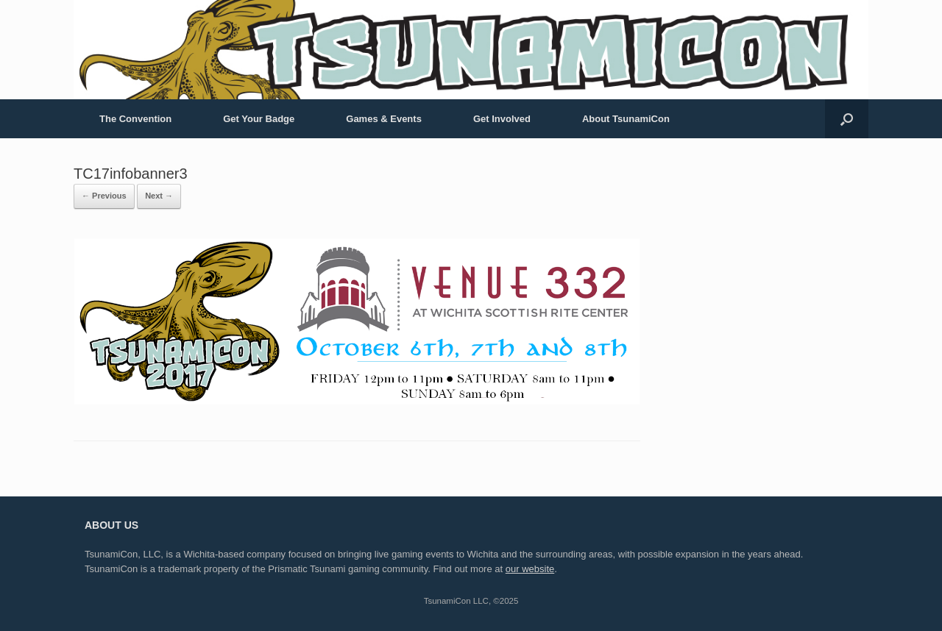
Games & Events (384, 118)
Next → (159, 195)
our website (530, 568)
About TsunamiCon (626, 118)
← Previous (104, 195)
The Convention (135, 118)
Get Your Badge (258, 118)
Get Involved (502, 118)
